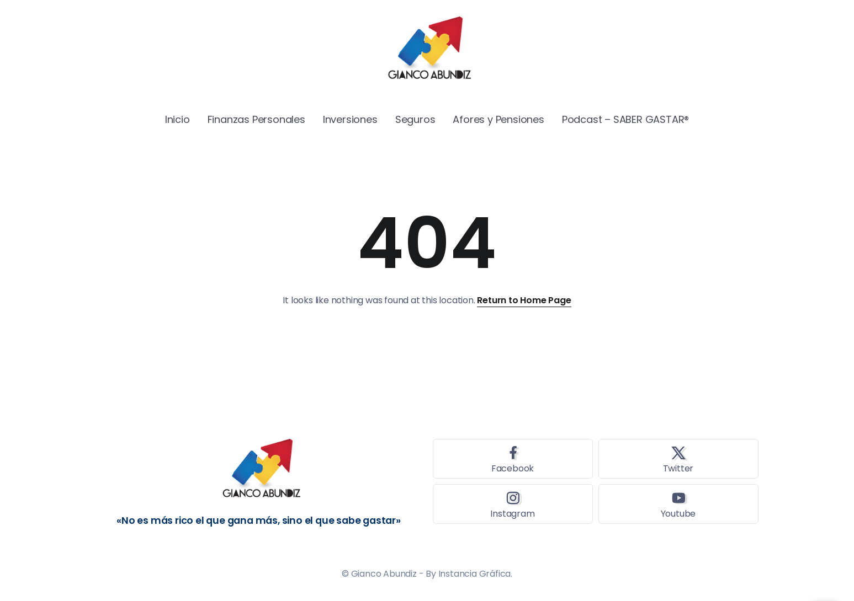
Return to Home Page (524, 300)
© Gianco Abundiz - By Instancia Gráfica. (427, 573)
